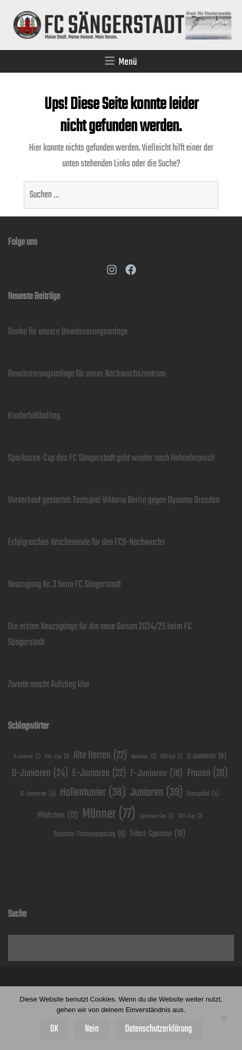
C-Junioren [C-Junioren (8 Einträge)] (206, 755)
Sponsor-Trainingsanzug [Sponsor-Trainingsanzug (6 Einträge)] (89, 834)
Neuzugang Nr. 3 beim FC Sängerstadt (64, 584)
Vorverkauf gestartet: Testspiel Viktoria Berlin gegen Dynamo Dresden (113, 500)
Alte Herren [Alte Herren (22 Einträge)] (100, 755)
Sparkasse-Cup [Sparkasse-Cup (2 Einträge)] (157, 817)
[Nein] (223, 1018)
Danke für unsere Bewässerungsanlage (68, 331)
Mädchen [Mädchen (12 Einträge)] (57, 816)
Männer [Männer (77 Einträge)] (108, 814)
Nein (92, 1029)
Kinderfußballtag (34, 416)
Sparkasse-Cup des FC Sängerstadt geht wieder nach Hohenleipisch (111, 458)
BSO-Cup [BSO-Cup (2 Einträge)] (171, 757)
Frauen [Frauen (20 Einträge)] (207, 773)
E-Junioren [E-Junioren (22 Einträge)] (99, 773)
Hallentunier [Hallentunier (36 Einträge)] (93, 792)
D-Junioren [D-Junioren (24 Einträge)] (40, 773)
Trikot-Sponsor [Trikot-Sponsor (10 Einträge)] (158, 834)
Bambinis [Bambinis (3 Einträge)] (143, 756)
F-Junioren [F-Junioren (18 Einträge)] (156, 773)
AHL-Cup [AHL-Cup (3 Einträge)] (57, 756)
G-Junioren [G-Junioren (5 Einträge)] (38, 794)
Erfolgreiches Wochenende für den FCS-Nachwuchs (86, 542)
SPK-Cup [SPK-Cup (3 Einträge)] (190, 816)
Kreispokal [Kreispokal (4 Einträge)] (203, 794)
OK (54, 1029)
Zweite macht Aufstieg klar (49, 684)
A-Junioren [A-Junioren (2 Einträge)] (27, 757)
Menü (128, 61)
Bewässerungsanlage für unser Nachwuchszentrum (87, 374)
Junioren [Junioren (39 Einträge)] (156, 792)
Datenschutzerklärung (158, 1029)
